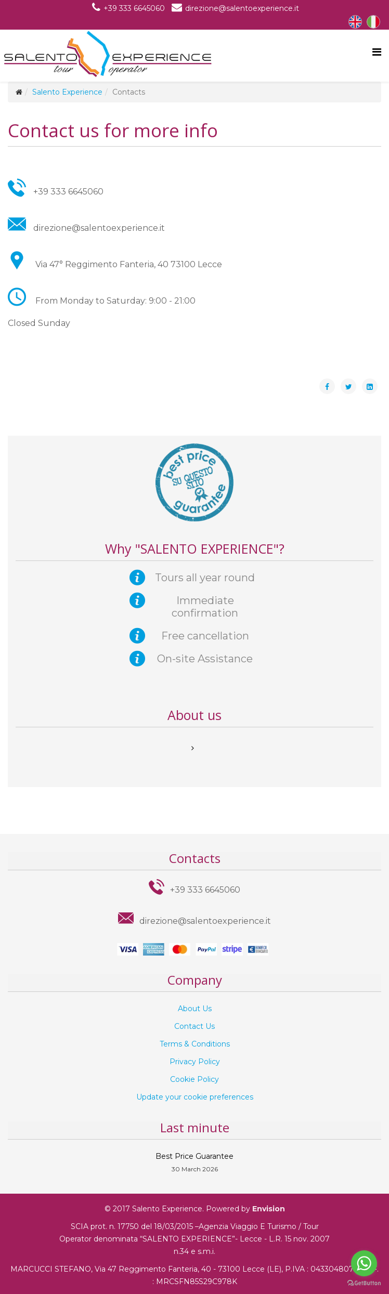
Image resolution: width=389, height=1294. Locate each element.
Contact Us (194, 1026)
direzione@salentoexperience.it (242, 8)
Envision (268, 1208)
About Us (195, 1008)
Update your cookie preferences (194, 1097)
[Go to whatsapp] (364, 1263)
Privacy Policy (195, 1061)
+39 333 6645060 (134, 8)
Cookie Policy (194, 1079)
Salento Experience (67, 92)
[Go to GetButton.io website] (364, 1283)
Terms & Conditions (195, 1044)
